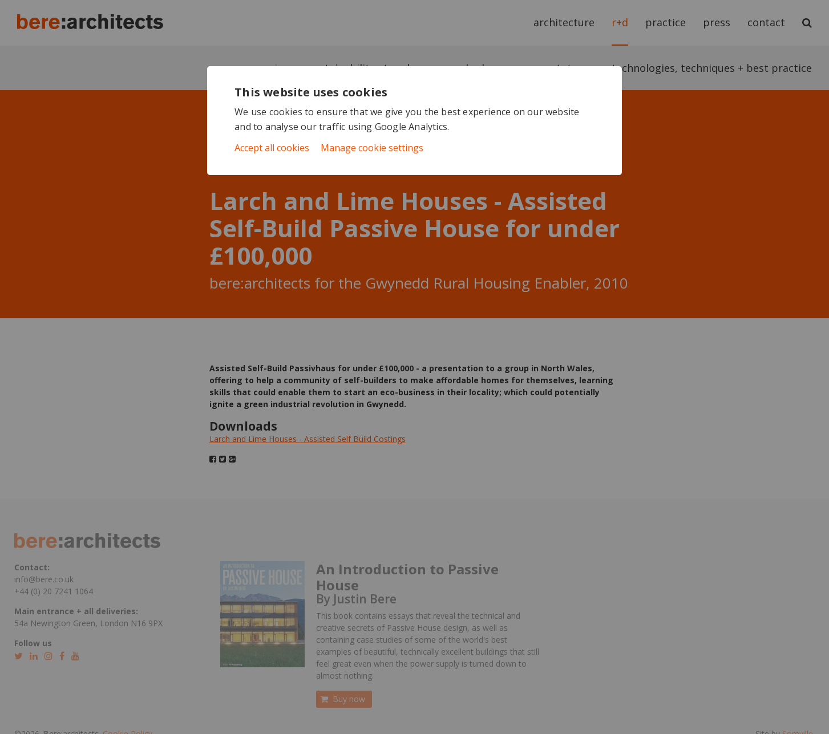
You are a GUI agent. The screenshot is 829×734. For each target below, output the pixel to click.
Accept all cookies (271, 147)
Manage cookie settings (372, 147)
